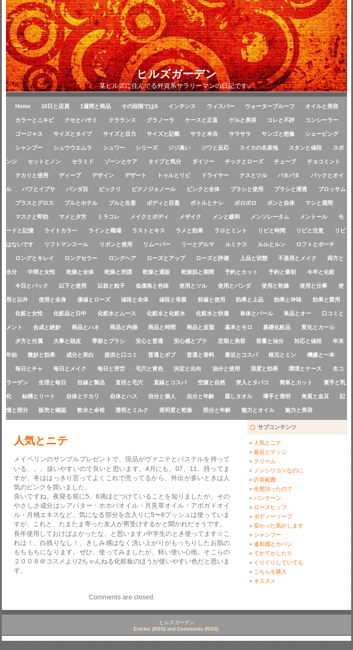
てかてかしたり (273, 553)
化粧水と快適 (212, 313)
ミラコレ (108, 217)
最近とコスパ (241, 355)
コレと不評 (281, 120)
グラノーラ (160, 120)
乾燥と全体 (80, 272)
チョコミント (323, 161)
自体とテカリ (82, 396)
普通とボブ (162, 355)
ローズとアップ (166, 258)
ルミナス (236, 244)
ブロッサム (332, 189)
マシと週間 (319, 203)
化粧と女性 (29, 313)
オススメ (265, 581)
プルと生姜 (122, 203)
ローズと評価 (212, 258)
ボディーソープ (273, 516)
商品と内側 (123, 327)
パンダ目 (77, 189)
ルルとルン (271, 244)
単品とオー (297, 313)
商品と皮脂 (200, 327)
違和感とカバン (273, 544)
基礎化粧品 (276, 327)
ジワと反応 (215, 148)
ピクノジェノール (153, 189)
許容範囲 (265, 479)
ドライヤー (215, 175)
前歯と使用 (211, 299)
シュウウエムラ (72, 148)
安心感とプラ (190, 341)
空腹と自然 (211, 382)
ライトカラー (60, 230)
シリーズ (147, 148)
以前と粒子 (111, 286)
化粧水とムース (116, 313)
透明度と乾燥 (175, 410)
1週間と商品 (95, 106)
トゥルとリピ (173, 175)
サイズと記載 (163, 134)
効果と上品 (249, 299)
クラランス (122, 120)
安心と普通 (149, 341)
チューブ (285, 161)
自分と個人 (162, 396)
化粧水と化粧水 (166, 313)
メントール (313, 217)
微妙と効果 (41, 355)
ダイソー (203, 161)
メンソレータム (270, 217)
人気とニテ (267, 443)
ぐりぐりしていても (278, 562)
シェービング (321, 134)
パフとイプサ (38, 189)
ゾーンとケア (120, 161)
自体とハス (123, 396)
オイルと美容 (321, 106)
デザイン (103, 175)
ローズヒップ (270, 507)
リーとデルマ (197, 244)
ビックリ (110, 189)
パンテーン (267, 498)
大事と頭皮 (67, 341)
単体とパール (256, 313)
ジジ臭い (179, 148)
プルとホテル (80, 203)
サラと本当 (204, 134)
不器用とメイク (297, 258)
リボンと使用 (115, 244)
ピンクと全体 (203, 189)
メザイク (190, 217)
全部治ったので (273, 489)
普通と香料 (200, 355)
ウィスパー (220, 106)
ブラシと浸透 (290, 189)
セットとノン (44, 161)
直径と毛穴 (129, 382)
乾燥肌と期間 (197, 272)
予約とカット (241, 272)
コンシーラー (321, 120)
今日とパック (31, 286)
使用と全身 (52, 299)
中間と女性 (41, 272)
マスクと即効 (31, 217)
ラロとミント (230, 230)
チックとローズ (244, 161)
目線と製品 (91, 382)
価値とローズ (93, 299)
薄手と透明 (276, 396)
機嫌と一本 (321, 355)
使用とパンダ (234, 286)
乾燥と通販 (156, 272)
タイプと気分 (164, 161)
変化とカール (318, 327)
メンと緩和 (226, 217)
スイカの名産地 (258, 148)
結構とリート (38, 396)
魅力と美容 (299, 410)
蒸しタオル (238, 396)
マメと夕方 (72, 217)
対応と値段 (308, 341)
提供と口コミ (120, 355)
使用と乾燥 (275, 286)
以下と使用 (72, 286)
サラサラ (240, 134)
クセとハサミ (80, 120)
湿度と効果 (264, 369)
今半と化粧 (321, 272)
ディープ (70, 175)
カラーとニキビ (34, 120)
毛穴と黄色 (149, 369)
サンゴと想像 (278, 134)
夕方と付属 (29, 341)
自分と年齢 (200, 396)
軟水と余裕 (91, 410)
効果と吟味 (288, 299)
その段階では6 (139, 106)
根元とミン (282, 355)
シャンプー (29, 148)
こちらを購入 (270, 572)
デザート (136, 175)
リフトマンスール (66, 244)
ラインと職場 (104, 230)
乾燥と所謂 (118, 272)
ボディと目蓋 (163, 203)
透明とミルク (131, 410)
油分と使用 (226, 369)
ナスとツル (253, 175)
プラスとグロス (34, 203)
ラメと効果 (189, 230)
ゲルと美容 (242, 120)
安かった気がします (278, 525)
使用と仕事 (313, 286)
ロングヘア (122, 258)
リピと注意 (310, 230)
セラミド (83, 161)
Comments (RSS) (197, 629)
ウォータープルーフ (270, 106)
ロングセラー (80, 258)
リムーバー (157, 244)
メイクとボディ (149, 217)
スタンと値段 (305, 148)
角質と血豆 (315, 396)
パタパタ (289, 175)
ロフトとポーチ (315, 244)
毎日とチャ (29, 369)
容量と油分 (270, 341)
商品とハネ (85, 327)
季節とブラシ (108, 341)
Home (22, 106)
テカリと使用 (31, 175)
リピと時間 (271, 230)
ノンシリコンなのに (278, 470)
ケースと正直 (201, 120)
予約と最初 (282, 272)
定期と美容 (231, 341)
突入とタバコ (252, 382)
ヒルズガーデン (176, 74)
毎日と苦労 (111, 369)
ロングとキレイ (34, 258)
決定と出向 (187, 369)
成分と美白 (80, 355)
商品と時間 (162, 327)
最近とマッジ (270, 452)
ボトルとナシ (206, 203)
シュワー (114, 148)
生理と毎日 (52, 382)
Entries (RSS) (149, 629)
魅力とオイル (257, 410)
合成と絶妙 (47, 327)
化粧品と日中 (69, 313)
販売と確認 (52, 410)
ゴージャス (29, 134)
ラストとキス (148, 230)
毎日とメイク (69, 369)
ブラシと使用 (246, 189)
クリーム (265, 461)
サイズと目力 (119, 134)
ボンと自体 (281, 203)
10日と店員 (55, 106)
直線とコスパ (170, 382)
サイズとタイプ (72, 134)
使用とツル (193, 286)
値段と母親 (173, 299)
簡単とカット (296, 382)
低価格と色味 (152, 286)
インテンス (182, 106)
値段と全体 (134, 299)
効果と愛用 (326, 299)
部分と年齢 (217, 410)
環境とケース (305, 369)
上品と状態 (254, 258)
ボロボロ (245, 203)
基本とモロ (238, 327)
